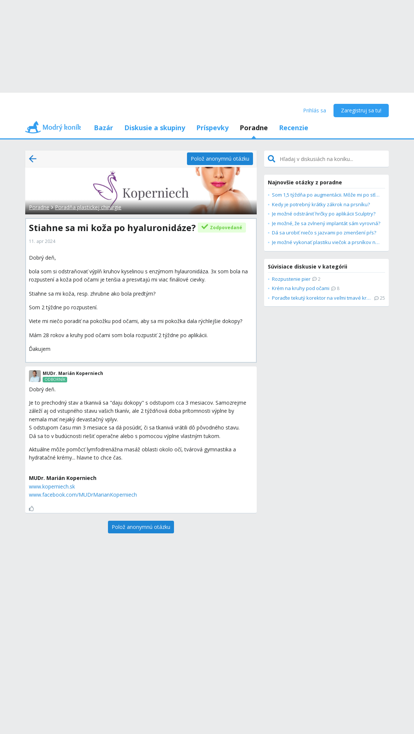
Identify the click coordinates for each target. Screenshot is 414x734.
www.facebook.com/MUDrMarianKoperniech (83, 494)
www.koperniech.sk (52, 486)
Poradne (254, 127)
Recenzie (293, 127)
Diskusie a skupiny (154, 127)
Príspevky (212, 127)
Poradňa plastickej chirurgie (88, 207)
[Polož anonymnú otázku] (220, 158)
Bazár (103, 127)
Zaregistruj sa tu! (361, 110)
